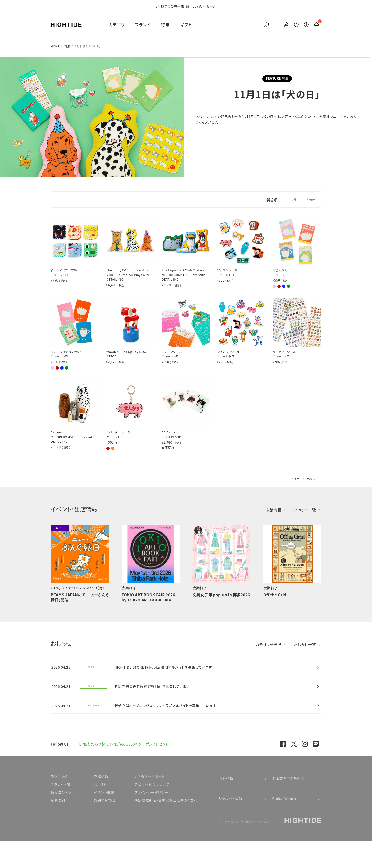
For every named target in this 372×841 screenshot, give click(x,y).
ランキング (59, 776)
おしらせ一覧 (305, 644)
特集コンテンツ (63, 792)
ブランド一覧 (61, 784)
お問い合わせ (104, 800)
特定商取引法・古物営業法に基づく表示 (165, 800)
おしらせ (100, 784)
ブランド (143, 25)
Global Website (285, 798)
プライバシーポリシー (151, 792)
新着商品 (58, 800)
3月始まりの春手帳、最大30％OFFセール (186, 6)
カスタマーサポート (149, 776)
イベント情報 (104, 792)
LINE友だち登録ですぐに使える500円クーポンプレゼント (123, 744)
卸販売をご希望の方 (288, 778)
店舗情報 (273, 510)
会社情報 (226, 778)
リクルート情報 (230, 798)
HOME (55, 46)
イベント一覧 (305, 510)
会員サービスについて (151, 784)
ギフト (186, 25)
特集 (165, 25)
